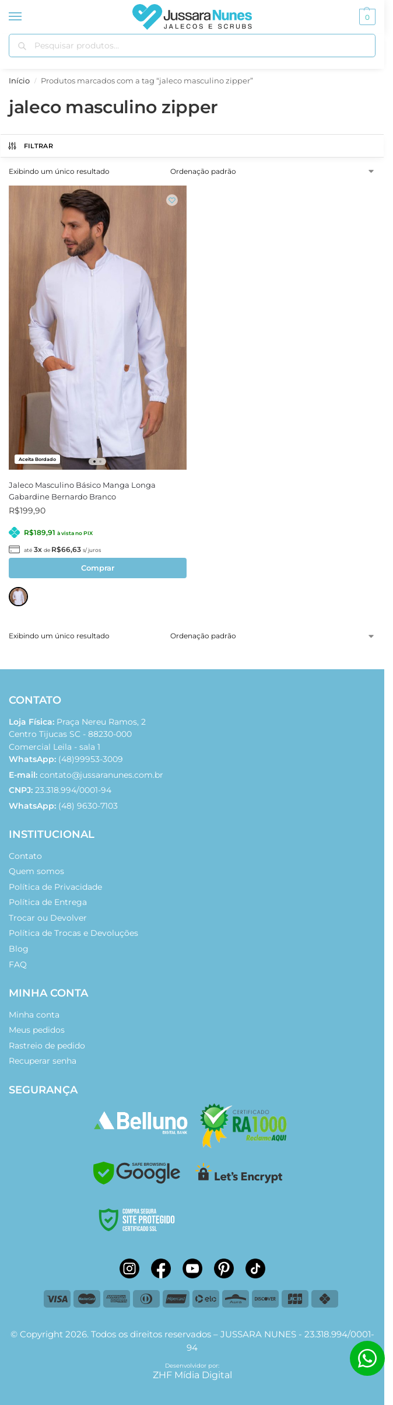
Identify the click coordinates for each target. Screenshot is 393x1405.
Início (19, 80)
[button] (366, 17)
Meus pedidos (37, 1030)
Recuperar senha (42, 1061)
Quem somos (36, 871)
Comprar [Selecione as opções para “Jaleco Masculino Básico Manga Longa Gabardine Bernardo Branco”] (97, 568)
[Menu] (26, 17)
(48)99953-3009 (66, 759)
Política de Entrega (48, 902)
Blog (19, 948)
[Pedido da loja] (273, 171)
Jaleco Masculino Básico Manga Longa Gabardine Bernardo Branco (82, 490)
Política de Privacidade (55, 887)
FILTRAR (30, 146)
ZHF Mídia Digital (192, 1374)
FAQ (18, 964)
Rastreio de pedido (47, 1045)
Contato (25, 856)
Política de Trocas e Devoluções (73, 933)
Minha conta (34, 1014)
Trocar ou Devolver (48, 918)
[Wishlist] (172, 200)
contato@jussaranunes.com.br (101, 775)
